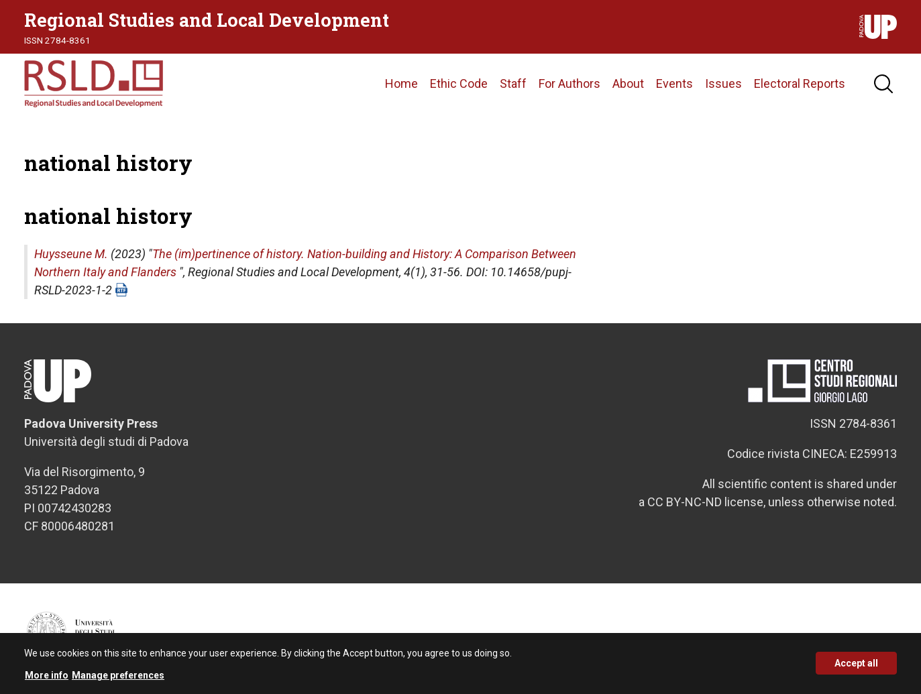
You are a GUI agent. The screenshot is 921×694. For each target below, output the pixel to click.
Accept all (856, 669)
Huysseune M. (71, 254)
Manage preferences (118, 680)
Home (401, 83)
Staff (513, 83)
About (628, 83)
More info (46, 680)
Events (674, 83)
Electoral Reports (799, 83)
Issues (723, 83)
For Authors (569, 83)
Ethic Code (459, 83)
